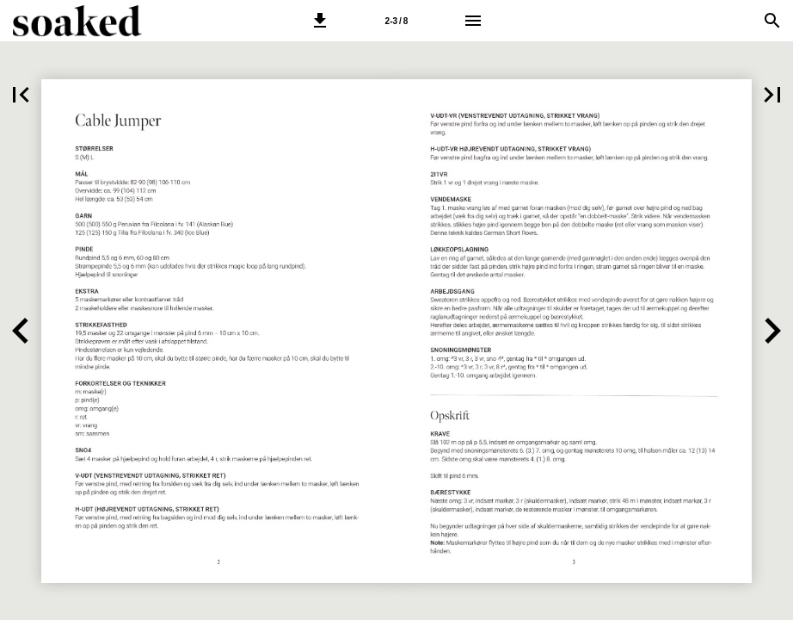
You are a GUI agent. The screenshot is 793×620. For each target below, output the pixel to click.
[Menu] (473, 20)
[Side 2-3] (396, 20)
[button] (320, 20)
